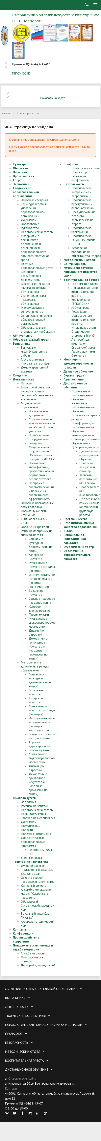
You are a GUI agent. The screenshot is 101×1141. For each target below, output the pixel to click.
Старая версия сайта (22, 1078)
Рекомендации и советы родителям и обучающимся (85, 439)
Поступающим (30, 826)
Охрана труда (73, 375)
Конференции (23, 933)
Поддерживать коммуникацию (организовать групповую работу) (89, 507)
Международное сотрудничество (32, 310)
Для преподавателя (85, 447)
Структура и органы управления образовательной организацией (34, 210)
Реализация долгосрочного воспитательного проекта (83, 317)
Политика (20, 172)
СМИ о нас (28, 515)
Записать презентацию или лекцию (88, 479)
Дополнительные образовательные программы (33, 842)
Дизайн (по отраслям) (36, 632)
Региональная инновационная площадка (75, 539)
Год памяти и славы (84, 284)
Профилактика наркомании (81, 230)
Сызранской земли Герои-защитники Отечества (83, 351)
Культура (20, 164)
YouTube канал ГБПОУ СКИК (81, 302)
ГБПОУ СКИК (21, 73)
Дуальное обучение (78, 371)
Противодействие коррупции (26, 939)
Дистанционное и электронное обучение (90, 455)
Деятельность (23, 379)
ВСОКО (68, 531)
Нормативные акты (34, 511)
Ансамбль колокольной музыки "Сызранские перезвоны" (36, 893)
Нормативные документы (38, 413)
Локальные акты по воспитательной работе (84, 292)
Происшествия (23, 176)
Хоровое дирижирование (40, 608)
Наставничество (75, 519)
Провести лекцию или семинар (87, 467)
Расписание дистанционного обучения (82, 407)
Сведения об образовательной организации (26, 192)
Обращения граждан (35, 527)
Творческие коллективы (30, 862)
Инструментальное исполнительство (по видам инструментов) (42, 581)
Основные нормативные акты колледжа (37, 505)
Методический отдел (79, 260)
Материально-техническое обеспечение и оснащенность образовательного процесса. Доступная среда (35, 248)
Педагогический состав (37, 232)
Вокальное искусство (36, 593)
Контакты (20, 929)
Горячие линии (74, 379)
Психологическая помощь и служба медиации (33, 947)
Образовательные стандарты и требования (38, 329)
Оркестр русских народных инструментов (38, 880)
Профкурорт (79, 172)
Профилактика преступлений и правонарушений (82, 204)
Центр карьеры (74, 264)
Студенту (20, 375)
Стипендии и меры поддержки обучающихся (33, 300)
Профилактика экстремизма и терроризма (81, 192)
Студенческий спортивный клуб (83, 333)
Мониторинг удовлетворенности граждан (78, 363)
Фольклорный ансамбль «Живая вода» (37, 872)
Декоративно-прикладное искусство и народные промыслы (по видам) (38, 648)
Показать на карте (55, 98)
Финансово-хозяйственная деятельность (31, 276)
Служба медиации (33, 953)
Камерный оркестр (33, 885)
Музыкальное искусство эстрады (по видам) (42, 567)
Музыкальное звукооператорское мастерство (42, 622)
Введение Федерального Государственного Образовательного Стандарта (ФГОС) (42, 451)
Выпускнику (21, 343)
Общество (20, 168)
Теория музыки (39, 614)
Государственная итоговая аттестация (35, 361)
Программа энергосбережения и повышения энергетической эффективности (41, 491)
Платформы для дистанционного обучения (82, 427)
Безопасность (73, 184)
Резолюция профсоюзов (80, 178)
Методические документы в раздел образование (35, 666)
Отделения (28, 802)
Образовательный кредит (32, 339)
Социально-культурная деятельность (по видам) (41, 545)
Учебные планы (31, 858)
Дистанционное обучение (75, 385)
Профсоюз (70, 164)
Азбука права (80, 308)
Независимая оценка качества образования (80, 525)
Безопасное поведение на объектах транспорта (86, 252)
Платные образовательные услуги (37, 266)
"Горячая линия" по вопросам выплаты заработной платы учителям (42, 425)
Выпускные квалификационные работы (34, 351)
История (26, 383)
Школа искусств (24, 798)
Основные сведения (34, 200)
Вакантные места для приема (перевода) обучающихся (35, 288)
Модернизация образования (31, 405)
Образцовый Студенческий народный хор (37, 905)
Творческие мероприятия (38, 818)
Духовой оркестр (33, 866)
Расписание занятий (34, 806)
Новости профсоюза (85, 168)
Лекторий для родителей (38, 965)
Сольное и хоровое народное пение (42, 600)
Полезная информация (36, 834)
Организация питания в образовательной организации (36, 319)
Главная (5, 113)
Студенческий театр (78, 547)
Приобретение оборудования (39, 437)
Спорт (17, 180)
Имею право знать (84, 327)
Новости (27, 830)
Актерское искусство (36, 557)
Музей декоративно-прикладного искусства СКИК (80, 272)
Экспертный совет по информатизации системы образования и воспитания (37, 393)
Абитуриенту (22, 335)
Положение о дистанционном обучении (82, 395)
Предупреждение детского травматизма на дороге (83, 218)
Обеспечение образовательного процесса (77, 555)
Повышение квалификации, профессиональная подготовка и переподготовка (41, 471)
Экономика (21, 184)
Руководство (30, 228)
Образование (30, 224)
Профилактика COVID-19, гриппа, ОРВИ (83, 240)
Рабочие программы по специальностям (37, 533)
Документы (29, 220)
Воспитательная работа (81, 280)
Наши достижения (33, 814)
